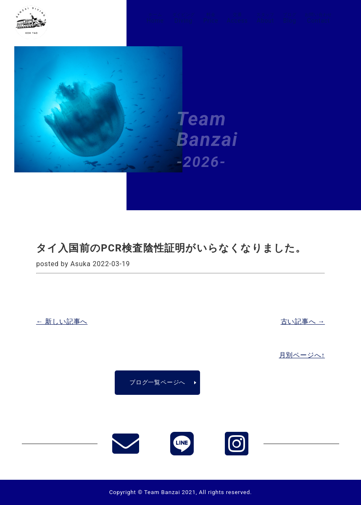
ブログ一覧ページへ (157, 382)
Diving (183, 18)
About (265, 18)
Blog (289, 18)
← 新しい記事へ (61, 321)
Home (155, 18)
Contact (318, 18)
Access (237, 18)
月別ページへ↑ (302, 355)
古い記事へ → (303, 321)
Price (211, 18)
